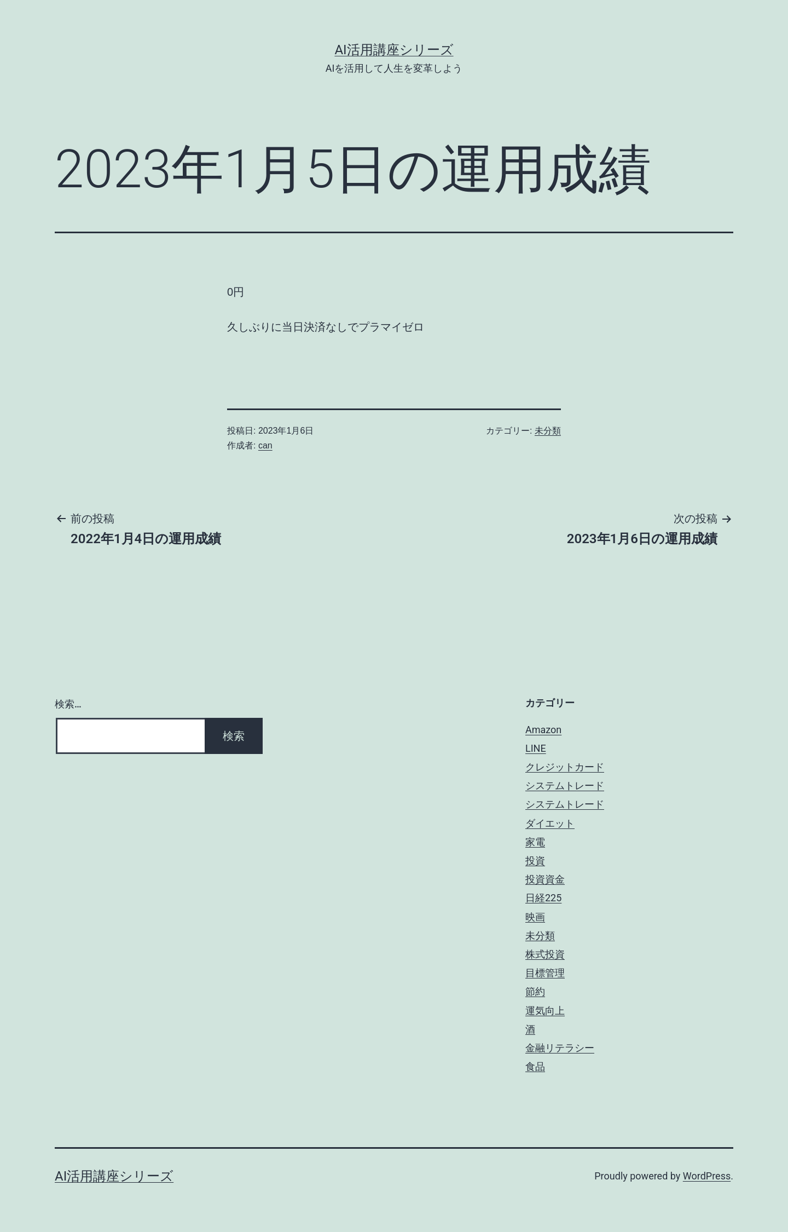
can (265, 445)
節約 (535, 991)
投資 (535, 860)
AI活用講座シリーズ (393, 49)
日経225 (543, 897)
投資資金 (545, 879)
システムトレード (564, 785)
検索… (68, 704)
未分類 (548, 430)
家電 (535, 842)
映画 (535, 917)
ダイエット (550, 823)
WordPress (707, 1176)
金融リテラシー (559, 1047)
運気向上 (545, 1010)
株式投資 (545, 954)
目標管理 (545, 972)
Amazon (543, 729)
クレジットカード (564, 767)
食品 (535, 1066)
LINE (535, 748)
